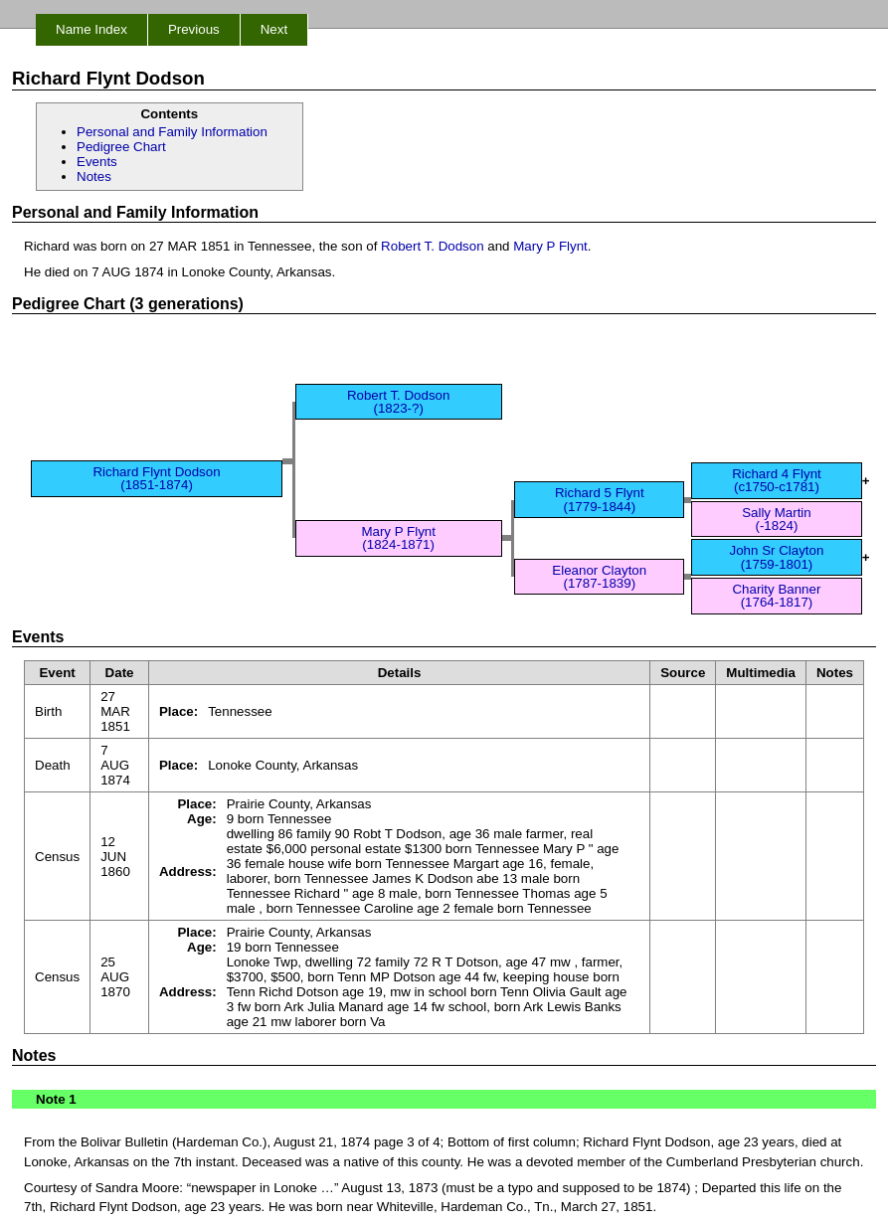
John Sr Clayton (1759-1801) (777, 557)
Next (274, 29)
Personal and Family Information (172, 131)
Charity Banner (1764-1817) (776, 596)
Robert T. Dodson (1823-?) (398, 402)
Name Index (91, 29)
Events (97, 161)
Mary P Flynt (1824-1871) (398, 538)
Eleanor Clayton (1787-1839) (599, 577)
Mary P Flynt (550, 246)
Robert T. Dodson (432, 246)
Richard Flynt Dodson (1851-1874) (156, 478)
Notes (94, 176)
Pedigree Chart (121, 146)
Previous (194, 29)
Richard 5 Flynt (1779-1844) (599, 499)
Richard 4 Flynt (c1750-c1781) (776, 480)
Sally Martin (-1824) (776, 519)
